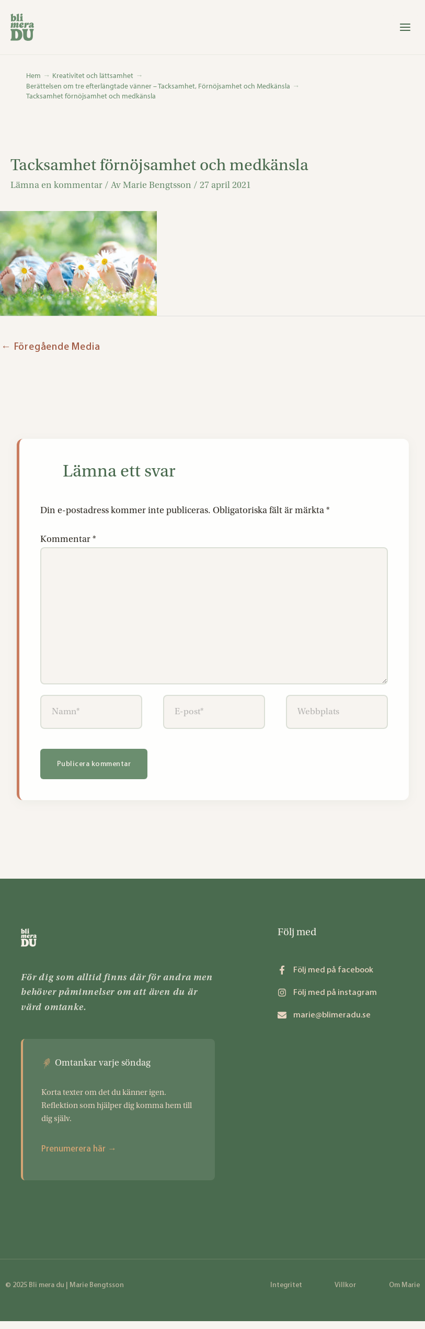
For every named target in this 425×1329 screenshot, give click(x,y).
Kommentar (68, 544)
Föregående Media (50, 351)
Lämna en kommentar (56, 189)
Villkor (345, 1292)
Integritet (286, 1292)
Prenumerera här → (79, 1156)
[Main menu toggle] (402, 29)
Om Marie (404, 1292)
